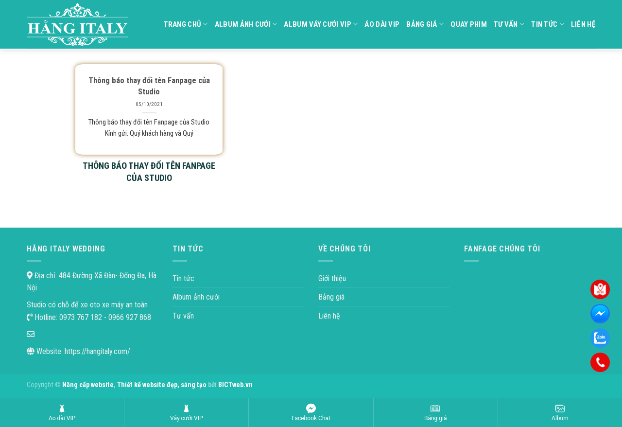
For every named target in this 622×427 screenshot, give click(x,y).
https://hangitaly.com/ (97, 351)
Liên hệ (583, 24)
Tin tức (547, 24)
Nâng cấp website (88, 385)
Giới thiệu (332, 278)
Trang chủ (186, 24)
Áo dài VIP (381, 24)
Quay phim (468, 24)
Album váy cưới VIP (321, 24)
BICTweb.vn (235, 385)
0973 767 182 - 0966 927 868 (104, 317)
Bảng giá (425, 24)
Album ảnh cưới (246, 24)
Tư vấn (509, 24)
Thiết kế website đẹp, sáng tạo (162, 385)
